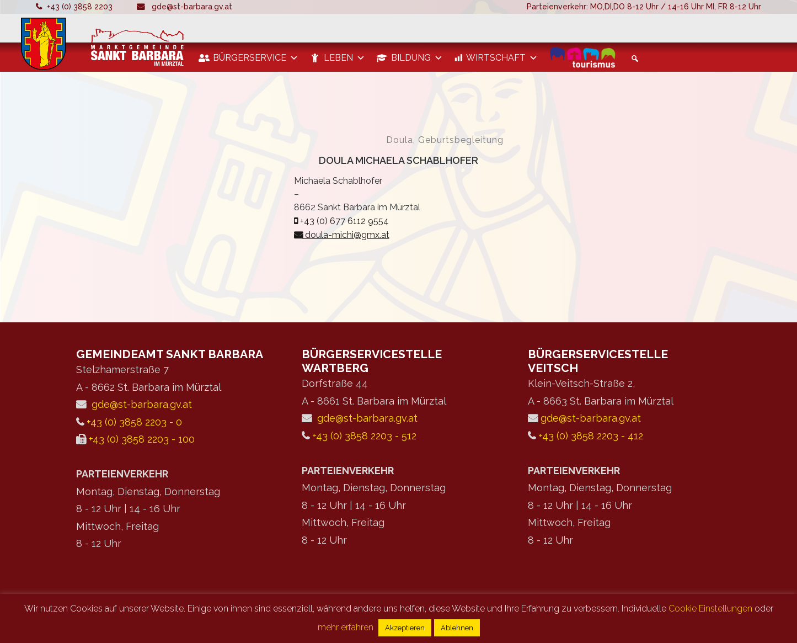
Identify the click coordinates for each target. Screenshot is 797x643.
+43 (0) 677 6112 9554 (341, 221)
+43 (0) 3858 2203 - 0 (134, 422)
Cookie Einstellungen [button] (710, 608)
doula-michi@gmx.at (341, 235)
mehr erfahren (345, 627)
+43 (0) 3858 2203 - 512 (364, 436)
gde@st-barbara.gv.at (192, 6)
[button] (633, 58)
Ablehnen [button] (457, 628)
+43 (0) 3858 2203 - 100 (142, 439)
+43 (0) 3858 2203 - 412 (590, 436)
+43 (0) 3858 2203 (80, 6)
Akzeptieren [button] (405, 628)
